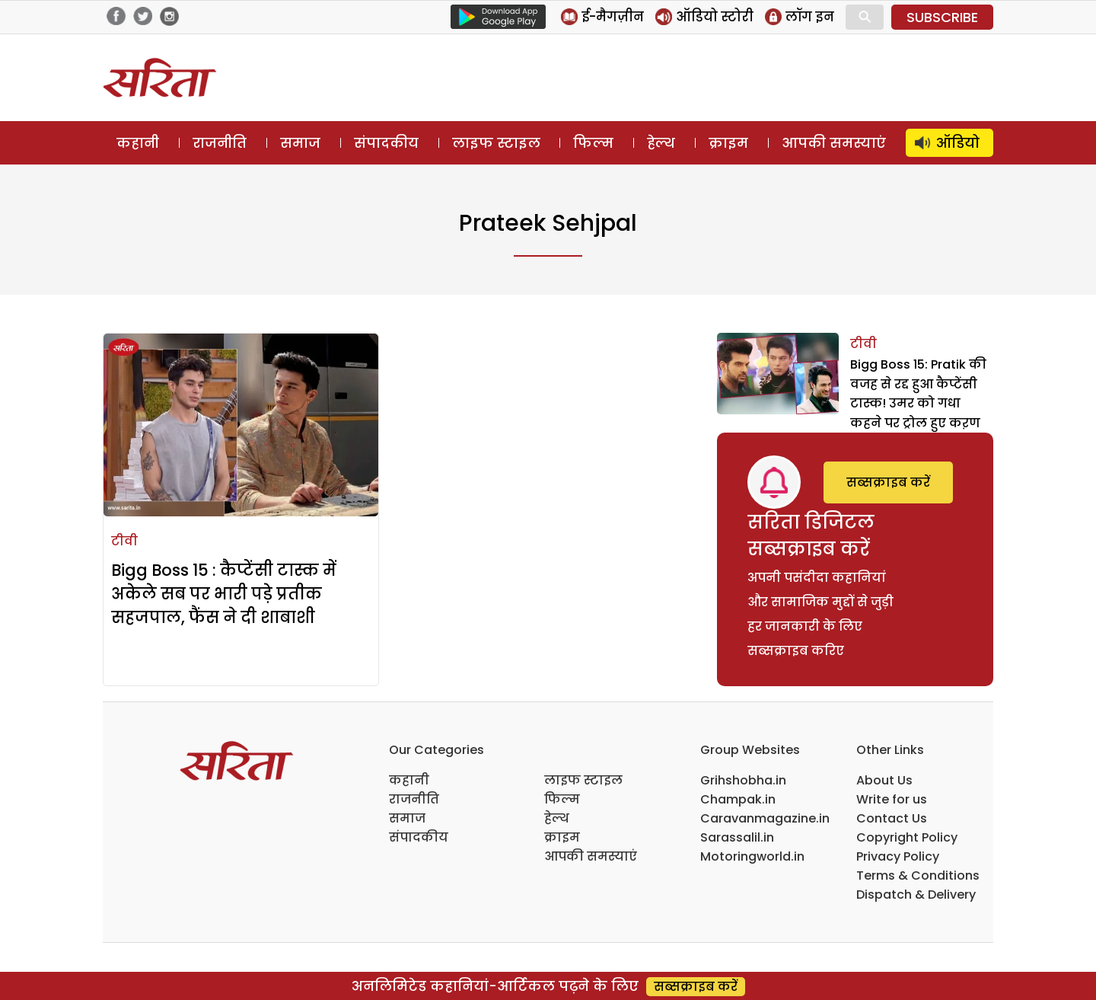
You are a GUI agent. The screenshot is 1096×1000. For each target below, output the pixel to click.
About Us (884, 780)
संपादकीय (386, 142)
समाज (300, 142)
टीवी (124, 541)
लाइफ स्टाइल (496, 142)
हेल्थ (661, 142)
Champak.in (738, 799)
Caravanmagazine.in (765, 818)
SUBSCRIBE (942, 17)
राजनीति (220, 142)
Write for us (891, 799)
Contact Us (891, 818)
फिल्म (593, 142)
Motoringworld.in (752, 856)
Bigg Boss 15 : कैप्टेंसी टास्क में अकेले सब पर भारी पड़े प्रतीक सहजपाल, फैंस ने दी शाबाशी (223, 593)
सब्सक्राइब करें (888, 482)
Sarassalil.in (737, 837)
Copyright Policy (906, 837)
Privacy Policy (897, 856)
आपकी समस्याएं (834, 142)
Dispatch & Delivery (916, 894)
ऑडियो (958, 142)
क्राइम (728, 142)
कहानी (137, 142)
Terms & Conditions (918, 875)
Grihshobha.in (743, 780)
